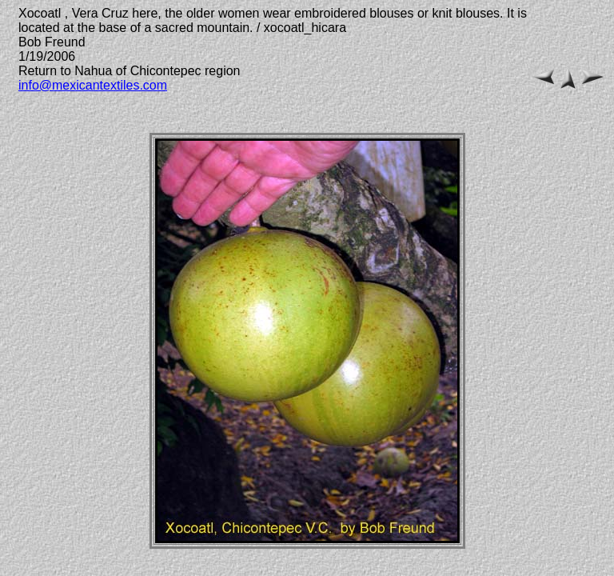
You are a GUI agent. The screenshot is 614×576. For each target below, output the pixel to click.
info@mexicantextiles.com (92, 85)
